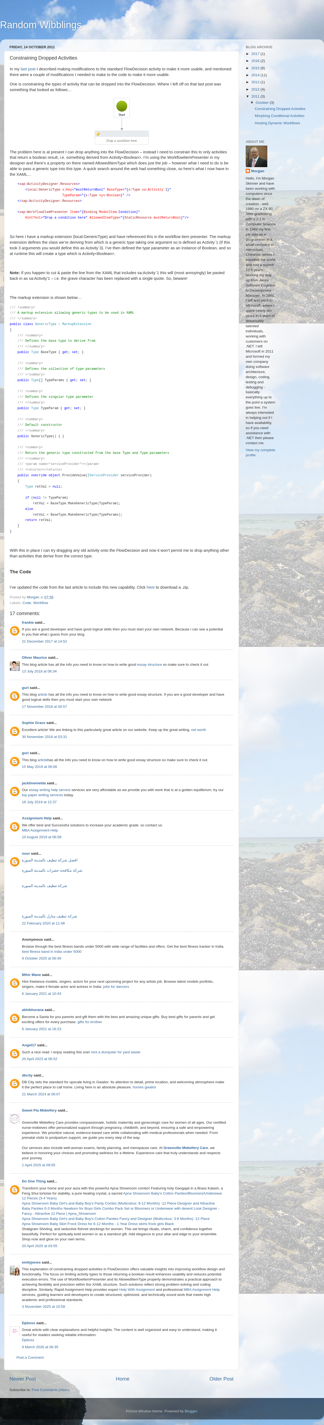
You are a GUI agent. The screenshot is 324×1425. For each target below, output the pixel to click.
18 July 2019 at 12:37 (39, 802)
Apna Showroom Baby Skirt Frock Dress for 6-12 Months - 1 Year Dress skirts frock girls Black (98, 1224)
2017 (256, 54)
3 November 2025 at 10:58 (43, 1307)
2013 (256, 82)
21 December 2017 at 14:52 (44, 641)
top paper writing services (42, 795)
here (151, 587)
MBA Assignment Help (40, 831)
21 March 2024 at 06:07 (41, 1094)
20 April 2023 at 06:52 (39, 1059)
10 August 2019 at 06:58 (41, 837)
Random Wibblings (41, 24)
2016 (256, 61)
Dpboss (28, 1323)
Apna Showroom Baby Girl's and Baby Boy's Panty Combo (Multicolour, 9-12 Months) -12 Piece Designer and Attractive (118, 1204)
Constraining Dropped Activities (280, 109)
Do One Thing (34, 1181)
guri (25, 688)
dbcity (27, 1075)
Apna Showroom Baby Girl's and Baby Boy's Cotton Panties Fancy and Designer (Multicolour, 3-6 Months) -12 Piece (116, 1219)
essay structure (149, 665)
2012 (256, 89)
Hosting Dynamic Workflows (277, 123)
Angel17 (29, 1045)
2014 (256, 75)
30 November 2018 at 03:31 (44, 737)
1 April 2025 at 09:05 (38, 1165)
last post (28, 69)
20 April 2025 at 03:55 (39, 1246)
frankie (28, 622)
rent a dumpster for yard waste (115, 1052)
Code (26, 603)
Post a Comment (30, 1358)
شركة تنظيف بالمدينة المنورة (44, 886)
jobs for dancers (116, 987)
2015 (256, 68)
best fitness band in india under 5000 (52, 952)
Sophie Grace (33, 723)
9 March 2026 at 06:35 (40, 1347)
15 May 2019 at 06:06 (39, 767)
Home (122, 1379)
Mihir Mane (31, 975)
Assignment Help (37, 818)
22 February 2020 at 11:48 (43, 924)
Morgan (257, 171)
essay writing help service (49, 790)
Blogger (191, 1411)
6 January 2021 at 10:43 (41, 994)
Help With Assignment (137, 1290)
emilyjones (31, 1262)
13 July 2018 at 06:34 (39, 672)
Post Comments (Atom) (51, 1390)
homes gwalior (144, 1087)
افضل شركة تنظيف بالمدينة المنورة (49, 860)
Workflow (40, 603)
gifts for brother (89, 1022)
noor (26, 854)
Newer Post (22, 1379)
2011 (256, 96)
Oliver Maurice (34, 658)
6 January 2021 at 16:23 (41, 1029)
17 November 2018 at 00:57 (44, 707)
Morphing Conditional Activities (280, 116)
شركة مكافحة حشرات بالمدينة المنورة (52, 871)
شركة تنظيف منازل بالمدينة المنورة (49, 917)
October (263, 103)
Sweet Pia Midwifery (39, 1111)
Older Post (222, 1379)
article (43, 695)
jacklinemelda (34, 783)
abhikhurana (32, 1010)
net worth (198, 730)
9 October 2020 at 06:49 (41, 959)
